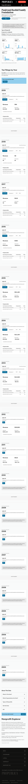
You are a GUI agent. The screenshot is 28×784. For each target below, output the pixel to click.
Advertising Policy (5, 782)
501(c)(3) (10, 32)
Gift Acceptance (14, 782)
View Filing (5, 99)
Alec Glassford (12, 732)
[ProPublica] (7, 2)
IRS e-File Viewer (13, 739)
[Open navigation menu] (16, 2)
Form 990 (4, 72)
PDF (16, 150)
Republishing (12, 780)
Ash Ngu (17, 732)
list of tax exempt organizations (9, 26)
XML (16, 99)
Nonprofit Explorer (6, 5)
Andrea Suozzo (6, 732)
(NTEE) (22, 35)
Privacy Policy (20, 780)
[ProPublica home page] (10, 773)
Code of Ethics (5, 780)
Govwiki (16, 740)
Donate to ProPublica (22, 1)
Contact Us (5, 81)
